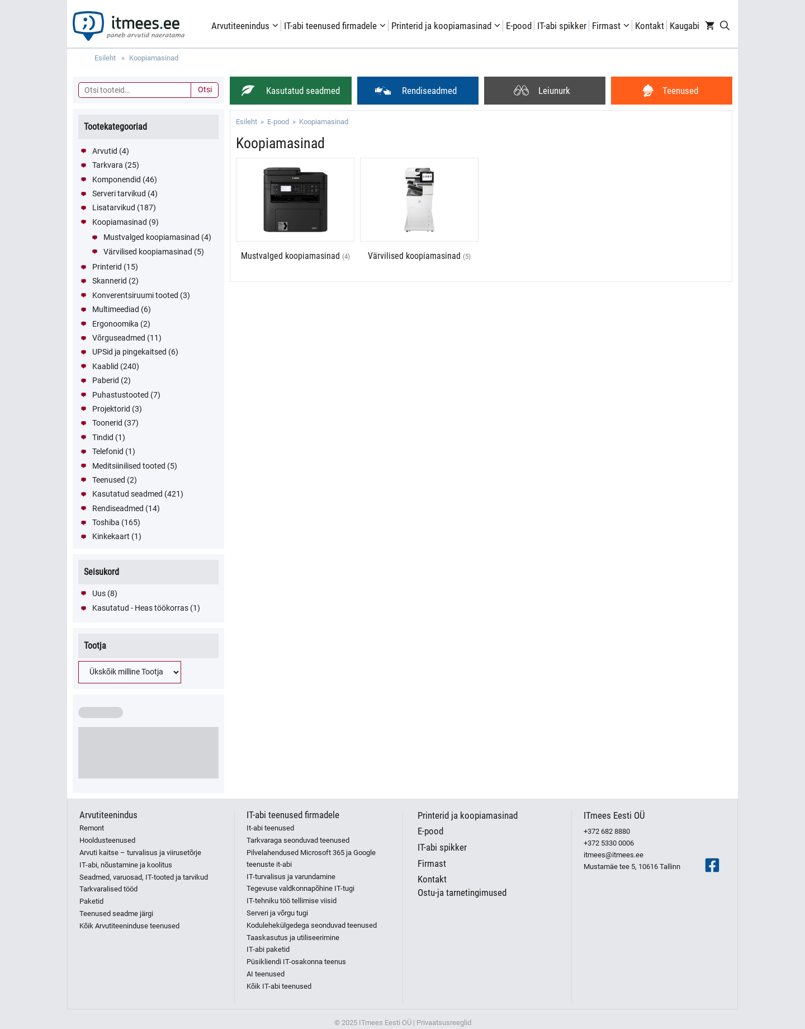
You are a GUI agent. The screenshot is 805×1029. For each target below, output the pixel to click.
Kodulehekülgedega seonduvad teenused (312, 925)
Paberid (105, 380)
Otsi (205, 89)
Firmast (612, 26)
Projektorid (111, 408)
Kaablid (105, 366)
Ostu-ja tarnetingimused (462, 892)
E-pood (519, 25)
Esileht (246, 121)
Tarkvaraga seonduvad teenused (298, 840)
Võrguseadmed (118, 337)
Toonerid (107, 422)
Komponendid (116, 179)
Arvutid (104, 151)
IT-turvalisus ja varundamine (291, 876)
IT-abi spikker (561, 25)
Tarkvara (107, 165)
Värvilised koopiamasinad (147, 251)
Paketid (91, 901)
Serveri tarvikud (119, 193)
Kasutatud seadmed (127, 493)
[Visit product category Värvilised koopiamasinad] (419, 215)
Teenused (108, 479)
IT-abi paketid (268, 949)
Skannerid (109, 280)
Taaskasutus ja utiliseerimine (293, 937)
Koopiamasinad (119, 222)
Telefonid (108, 451)
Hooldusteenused (107, 840)
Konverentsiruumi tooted (135, 295)
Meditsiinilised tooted (128, 465)
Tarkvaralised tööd (108, 889)
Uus (99, 593)
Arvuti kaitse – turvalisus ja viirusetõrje (140, 852)
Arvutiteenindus (246, 26)
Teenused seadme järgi (116, 913)
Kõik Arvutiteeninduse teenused (129, 926)
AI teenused (266, 974)
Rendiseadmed (118, 508)
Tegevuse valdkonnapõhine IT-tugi (300, 888)
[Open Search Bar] (724, 26)
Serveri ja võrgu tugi (277, 913)
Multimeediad (115, 309)
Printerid (107, 266)
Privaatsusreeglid (443, 1022)
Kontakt (649, 25)
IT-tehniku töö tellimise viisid (292, 900)
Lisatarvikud (113, 207)
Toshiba (106, 522)
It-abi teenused (270, 828)
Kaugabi (684, 25)
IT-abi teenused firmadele (336, 26)
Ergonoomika (115, 323)
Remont (91, 828)
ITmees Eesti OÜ (614, 815)
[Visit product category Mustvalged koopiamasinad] (295, 215)
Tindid (102, 437)
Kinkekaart (111, 536)
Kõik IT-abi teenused (279, 986)
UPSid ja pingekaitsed (129, 351)
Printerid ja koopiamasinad (447, 26)
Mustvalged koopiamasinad (151, 237)
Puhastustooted (120, 394)
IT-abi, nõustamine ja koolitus (125, 865)
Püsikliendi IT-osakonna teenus (296, 961)
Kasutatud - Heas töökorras (140, 607)
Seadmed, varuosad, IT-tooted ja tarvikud (143, 877)
